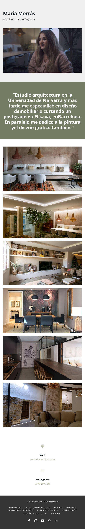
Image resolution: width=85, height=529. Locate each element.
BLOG (44, 513)
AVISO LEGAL (15, 507)
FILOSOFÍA (58, 507)
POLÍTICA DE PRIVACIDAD (37, 507)
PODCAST (55, 513)
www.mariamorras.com (42, 459)
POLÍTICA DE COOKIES (47, 510)
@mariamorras (42, 484)
